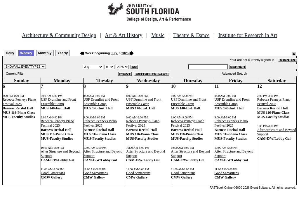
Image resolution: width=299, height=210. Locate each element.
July (114, 53)
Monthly (45, 53)
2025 (124, 53)
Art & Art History (123, 35)
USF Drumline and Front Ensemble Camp (58, 101)
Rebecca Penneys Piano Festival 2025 (19, 101)
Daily (10, 53)
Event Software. (260, 187)
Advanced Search (234, 73)
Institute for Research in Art (247, 35)
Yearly (63, 53)
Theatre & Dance (191, 35)
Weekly (26, 53)
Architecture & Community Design (59, 35)
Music (157, 35)
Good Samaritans (53, 173)
